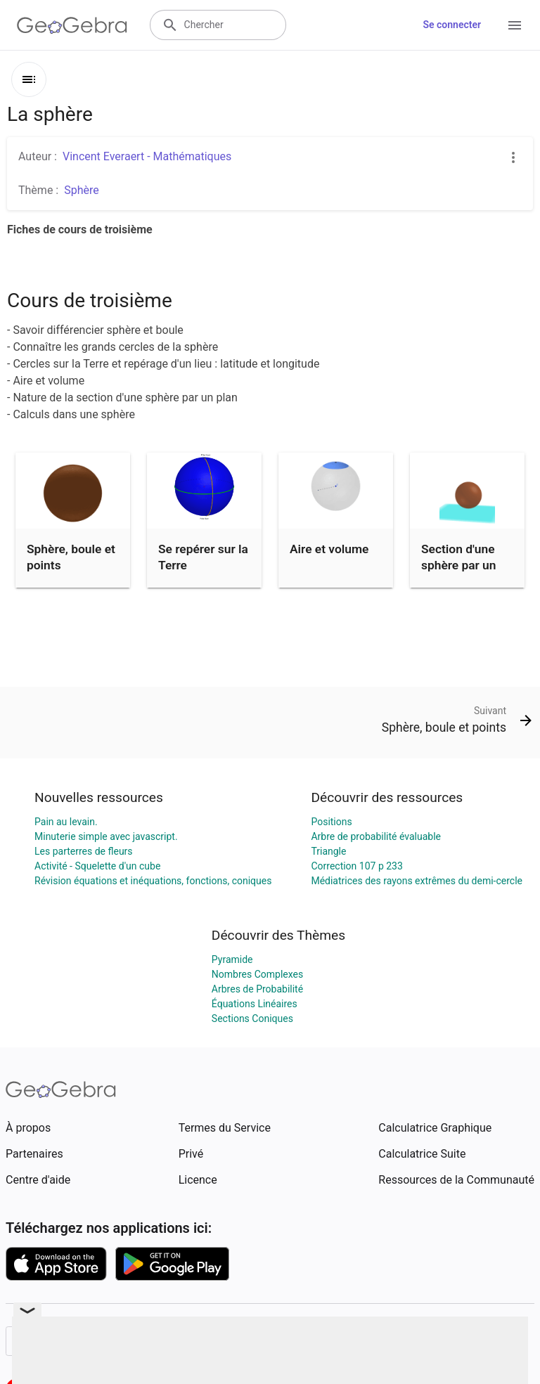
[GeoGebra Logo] (72, 25)
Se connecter (452, 24)
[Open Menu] (514, 25)
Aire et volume (329, 549)
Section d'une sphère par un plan (458, 565)
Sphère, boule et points (71, 556)
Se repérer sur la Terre (203, 556)
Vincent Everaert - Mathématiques (147, 156)
